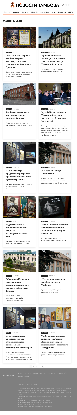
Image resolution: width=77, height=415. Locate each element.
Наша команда (39, 373)
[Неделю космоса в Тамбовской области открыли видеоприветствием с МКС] (19, 207)
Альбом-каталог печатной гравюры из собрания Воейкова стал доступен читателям (54, 229)
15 (43, 367)
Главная (7, 12)
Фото (53, 12)
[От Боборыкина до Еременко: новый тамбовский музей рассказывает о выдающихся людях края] (19, 318)
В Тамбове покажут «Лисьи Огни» (51, 172)
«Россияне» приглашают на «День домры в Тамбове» (53, 282)
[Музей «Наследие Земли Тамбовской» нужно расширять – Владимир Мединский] (54, 94)
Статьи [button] (26, 12)
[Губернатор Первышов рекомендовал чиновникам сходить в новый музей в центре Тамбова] (19, 261)
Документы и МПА (65, 12)
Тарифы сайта (62, 373)
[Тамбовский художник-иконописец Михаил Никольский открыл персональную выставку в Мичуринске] (54, 318)
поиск (66, 5)
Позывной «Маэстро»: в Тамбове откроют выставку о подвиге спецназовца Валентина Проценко (18, 61)
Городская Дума (43, 12)
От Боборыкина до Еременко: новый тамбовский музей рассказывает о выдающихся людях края (19, 342)
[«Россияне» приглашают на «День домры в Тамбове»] (54, 261)
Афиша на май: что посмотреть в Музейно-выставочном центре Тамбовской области (53, 60)
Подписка (51, 373)
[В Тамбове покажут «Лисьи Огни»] (54, 153)
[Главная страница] (37, 5)
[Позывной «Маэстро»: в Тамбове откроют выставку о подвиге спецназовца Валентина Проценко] (19, 37)
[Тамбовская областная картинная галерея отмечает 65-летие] (19, 94)
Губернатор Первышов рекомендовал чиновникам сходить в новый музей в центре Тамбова (17, 285)
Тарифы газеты (23, 376)
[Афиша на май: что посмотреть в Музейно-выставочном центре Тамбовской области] (54, 37)
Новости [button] (16, 12)
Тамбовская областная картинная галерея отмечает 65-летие (17, 115)
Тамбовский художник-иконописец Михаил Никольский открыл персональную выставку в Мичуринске (54, 342)
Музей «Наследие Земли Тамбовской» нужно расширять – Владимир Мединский (53, 117)
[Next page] (46, 367)
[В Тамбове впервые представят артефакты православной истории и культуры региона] (19, 153)
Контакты (27, 373)
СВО (33, 12)
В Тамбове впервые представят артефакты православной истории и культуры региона (18, 175)
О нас (20, 373)
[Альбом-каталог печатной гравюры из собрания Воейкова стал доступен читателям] (54, 207)
